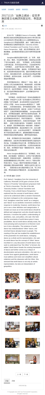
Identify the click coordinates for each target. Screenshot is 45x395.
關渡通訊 (25, 9)
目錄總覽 (11, 9)
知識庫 (4, 9)
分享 (5, 26)
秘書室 (18, 9)
